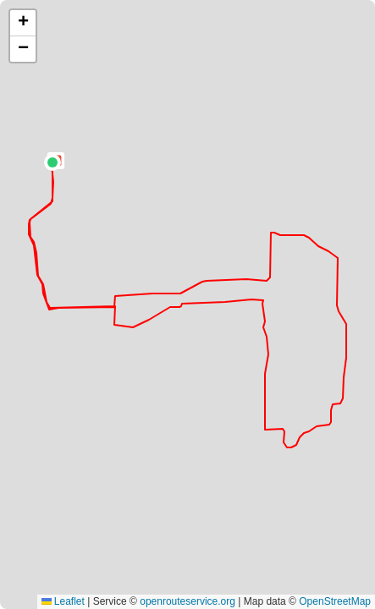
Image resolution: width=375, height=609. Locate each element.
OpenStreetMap (335, 601)
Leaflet (63, 601)
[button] (52, 162)
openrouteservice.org (187, 601)
